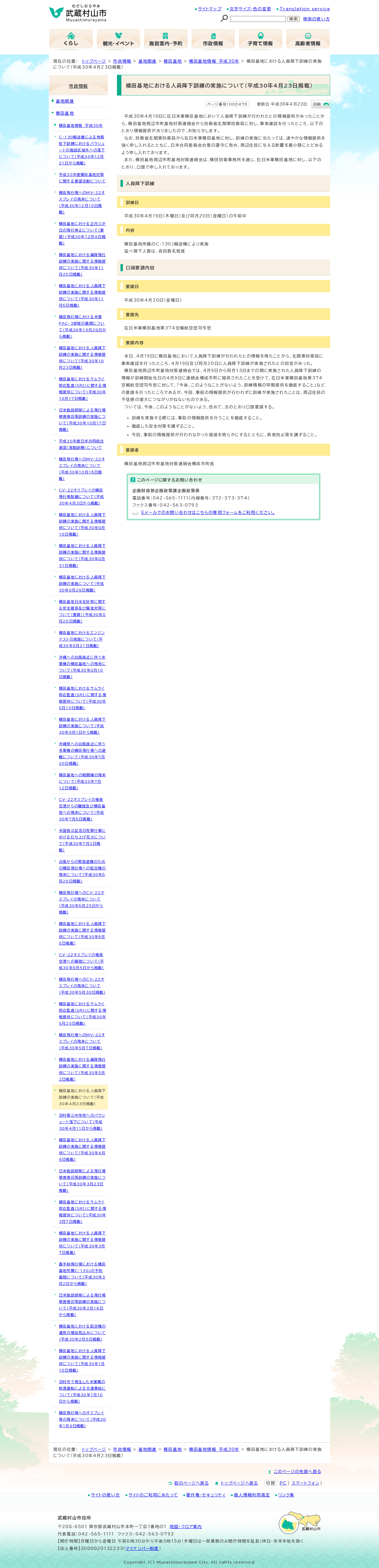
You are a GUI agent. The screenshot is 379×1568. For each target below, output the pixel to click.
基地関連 (148, 61)
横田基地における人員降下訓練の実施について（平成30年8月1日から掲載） (82, 725)
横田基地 (173, 61)
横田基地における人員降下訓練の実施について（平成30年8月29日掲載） (82, 583)
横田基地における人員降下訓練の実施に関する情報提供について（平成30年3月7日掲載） (82, 1242)
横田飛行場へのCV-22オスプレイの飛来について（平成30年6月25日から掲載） (82, 902)
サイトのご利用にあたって (153, 1495)
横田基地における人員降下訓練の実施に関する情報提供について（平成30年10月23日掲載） (82, 357)
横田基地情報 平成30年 (214, 61)
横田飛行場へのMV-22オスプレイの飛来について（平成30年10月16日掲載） (82, 468)
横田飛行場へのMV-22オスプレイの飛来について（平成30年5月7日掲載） (82, 1041)
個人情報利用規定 (252, 1495)
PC (283, 1483)
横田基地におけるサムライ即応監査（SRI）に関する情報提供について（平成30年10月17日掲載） (82, 388)
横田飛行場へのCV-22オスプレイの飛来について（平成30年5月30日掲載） (82, 985)
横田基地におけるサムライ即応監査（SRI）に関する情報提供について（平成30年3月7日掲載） (82, 1211)
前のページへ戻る (191, 1483)
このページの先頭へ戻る (297, 1472)
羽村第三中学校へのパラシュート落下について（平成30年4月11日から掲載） (82, 1121)
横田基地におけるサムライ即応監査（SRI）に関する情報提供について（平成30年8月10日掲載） (82, 697)
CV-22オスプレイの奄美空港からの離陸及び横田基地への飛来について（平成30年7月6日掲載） (82, 809)
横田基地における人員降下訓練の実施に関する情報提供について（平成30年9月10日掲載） (82, 524)
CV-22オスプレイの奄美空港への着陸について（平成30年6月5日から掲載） (81, 961)
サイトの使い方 (105, 1495)
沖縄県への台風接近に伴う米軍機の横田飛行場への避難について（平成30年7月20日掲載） (82, 753)
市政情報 (122, 61)
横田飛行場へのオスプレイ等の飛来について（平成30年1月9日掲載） (82, 1419)
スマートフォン (305, 1483)
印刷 (317, 104)
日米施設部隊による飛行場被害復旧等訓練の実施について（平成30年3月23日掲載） (82, 1180)
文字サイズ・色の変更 (250, 9)
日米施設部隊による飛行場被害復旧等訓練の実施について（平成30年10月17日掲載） (82, 419)
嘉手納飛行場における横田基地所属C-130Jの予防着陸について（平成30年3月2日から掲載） (82, 1273)
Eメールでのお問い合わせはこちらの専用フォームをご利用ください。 (208, 512)
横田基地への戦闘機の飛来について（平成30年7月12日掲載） (82, 781)
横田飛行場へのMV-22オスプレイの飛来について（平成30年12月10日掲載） (82, 202)
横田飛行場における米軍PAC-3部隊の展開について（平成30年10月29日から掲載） (82, 326)
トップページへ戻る (239, 1483)
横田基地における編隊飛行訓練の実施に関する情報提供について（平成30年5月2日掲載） (82, 1069)
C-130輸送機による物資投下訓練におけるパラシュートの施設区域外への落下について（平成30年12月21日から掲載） (82, 150)
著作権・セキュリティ (206, 1495)
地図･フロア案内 (186, 1527)
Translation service (305, 9)
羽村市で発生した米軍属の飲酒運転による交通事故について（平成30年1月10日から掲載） (82, 1391)
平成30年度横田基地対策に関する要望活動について (82, 178)
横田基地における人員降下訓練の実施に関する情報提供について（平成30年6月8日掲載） (82, 933)
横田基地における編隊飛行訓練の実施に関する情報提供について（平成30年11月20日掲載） (82, 264)
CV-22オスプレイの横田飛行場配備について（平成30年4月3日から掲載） (81, 496)
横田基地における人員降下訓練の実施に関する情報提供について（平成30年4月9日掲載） (82, 1149)
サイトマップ (209, 9)
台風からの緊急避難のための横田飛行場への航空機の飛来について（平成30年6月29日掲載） (82, 871)
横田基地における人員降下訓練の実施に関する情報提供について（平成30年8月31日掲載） (82, 555)
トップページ (94, 61)
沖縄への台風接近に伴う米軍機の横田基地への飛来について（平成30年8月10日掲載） (82, 666)
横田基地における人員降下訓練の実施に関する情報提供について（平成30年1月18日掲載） (82, 1360)
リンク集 (286, 1495)
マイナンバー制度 (142, 1548)
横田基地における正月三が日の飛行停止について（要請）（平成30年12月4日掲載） (82, 233)
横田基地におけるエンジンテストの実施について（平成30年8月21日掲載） (82, 639)
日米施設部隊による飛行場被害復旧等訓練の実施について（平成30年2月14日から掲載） (82, 1304)
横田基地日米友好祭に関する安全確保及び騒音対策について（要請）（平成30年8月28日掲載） (82, 611)
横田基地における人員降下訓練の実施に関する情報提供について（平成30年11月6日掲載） (82, 295)
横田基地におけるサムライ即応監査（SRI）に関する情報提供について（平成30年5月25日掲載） (82, 1013)
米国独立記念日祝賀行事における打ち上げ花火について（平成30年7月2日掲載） (82, 840)
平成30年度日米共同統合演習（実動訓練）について (81, 444)
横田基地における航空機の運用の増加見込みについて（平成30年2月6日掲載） (82, 1332)
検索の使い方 (316, 19)
